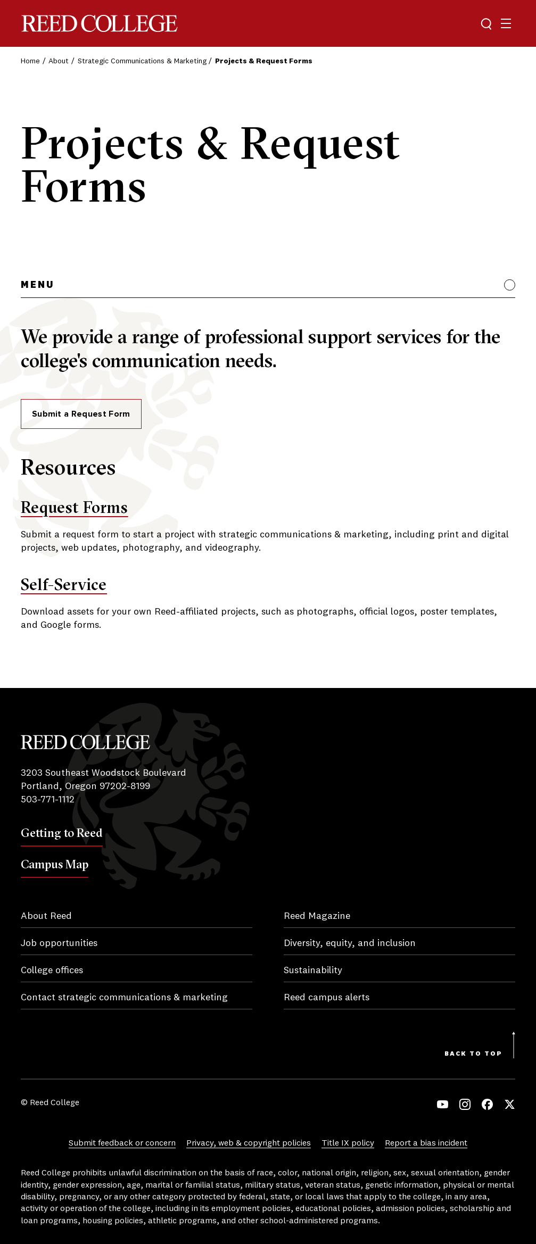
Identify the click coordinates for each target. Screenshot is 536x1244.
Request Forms (74, 507)
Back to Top (473, 1054)
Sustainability (313, 970)
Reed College (99, 23)
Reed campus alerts (326, 997)
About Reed (46, 916)
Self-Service (64, 584)
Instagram (465, 1104)
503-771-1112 (48, 800)
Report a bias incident (426, 1143)
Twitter (509, 1104)
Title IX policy (347, 1143)
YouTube (442, 1104)
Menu (37, 285)
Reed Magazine (317, 916)
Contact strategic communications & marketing (124, 997)
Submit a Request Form (81, 413)
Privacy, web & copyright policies (248, 1143)
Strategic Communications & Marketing (142, 61)
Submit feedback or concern (122, 1143)
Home (30, 61)
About (58, 61)
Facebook (487, 1104)
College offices (52, 970)
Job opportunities (59, 943)
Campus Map (54, 864)
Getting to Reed (62, 832)
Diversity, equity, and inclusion (350, 943)
